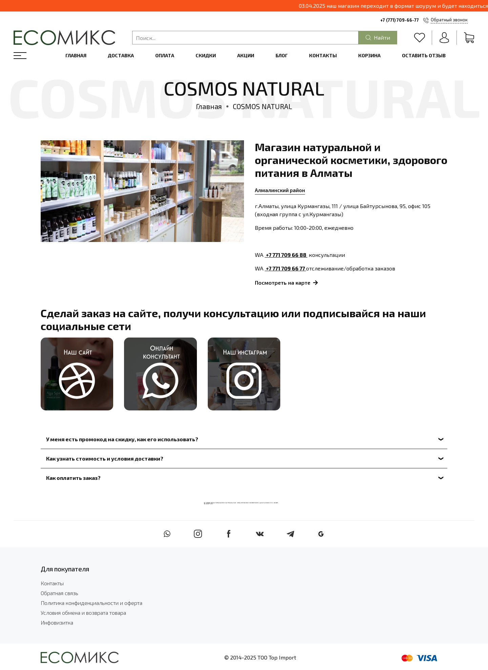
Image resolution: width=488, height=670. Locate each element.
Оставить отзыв (424, 55)
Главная (75, 55)
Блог (282, 55)
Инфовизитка (57, 622)
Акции (245, 55)
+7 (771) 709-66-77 (399, 20)
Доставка (121, 55)
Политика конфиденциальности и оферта (91, 603)
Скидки (206, 55)
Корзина (369, 55)
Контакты (323, 55)
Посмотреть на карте (286, 283)
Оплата (164, 55)
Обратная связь (59, 593)
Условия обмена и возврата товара (83, 612)
